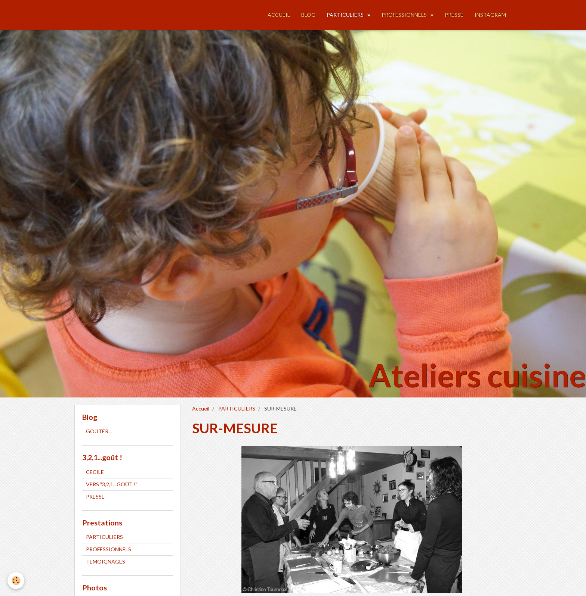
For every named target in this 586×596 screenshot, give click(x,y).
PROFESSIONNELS (405, 15)
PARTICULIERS (346, 15)
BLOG (308, 15)
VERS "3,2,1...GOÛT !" (112, 484)
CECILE (95, 472)
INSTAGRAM (490, 15)
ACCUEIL (279, 15)
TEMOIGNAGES (105, 561)
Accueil (200, 408)
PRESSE (454, 15)
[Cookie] (15, 580)
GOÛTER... (99, 431)
